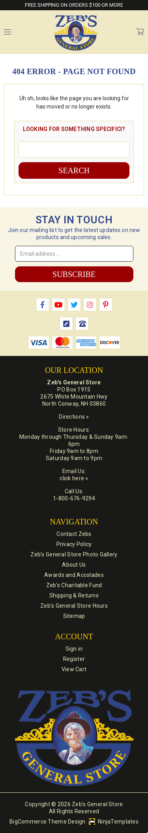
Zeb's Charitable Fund (74, 585)
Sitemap (74, 616)
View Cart (74, 669)
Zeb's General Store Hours (74, 606)
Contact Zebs (73, 534)
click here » (74, 478)
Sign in (74, 649)
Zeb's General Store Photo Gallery (73, 554)
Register (74, 659)
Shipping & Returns (74, 595)
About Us (74, 565)
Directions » (74, 417)
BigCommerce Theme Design (47, 821)
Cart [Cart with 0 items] (140, 32)
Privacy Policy (74, 544)
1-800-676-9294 (74, 498)
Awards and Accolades (74, 575)
